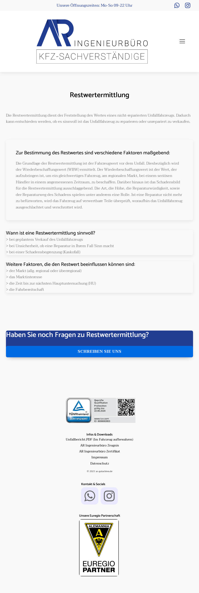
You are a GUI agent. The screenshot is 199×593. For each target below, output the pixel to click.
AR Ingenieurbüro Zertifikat (99, 451)
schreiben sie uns (100, 351)
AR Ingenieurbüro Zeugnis (99, 445)
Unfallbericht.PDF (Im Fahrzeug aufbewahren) (99, 439)
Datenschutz (99, 463)
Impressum (99, 457)
